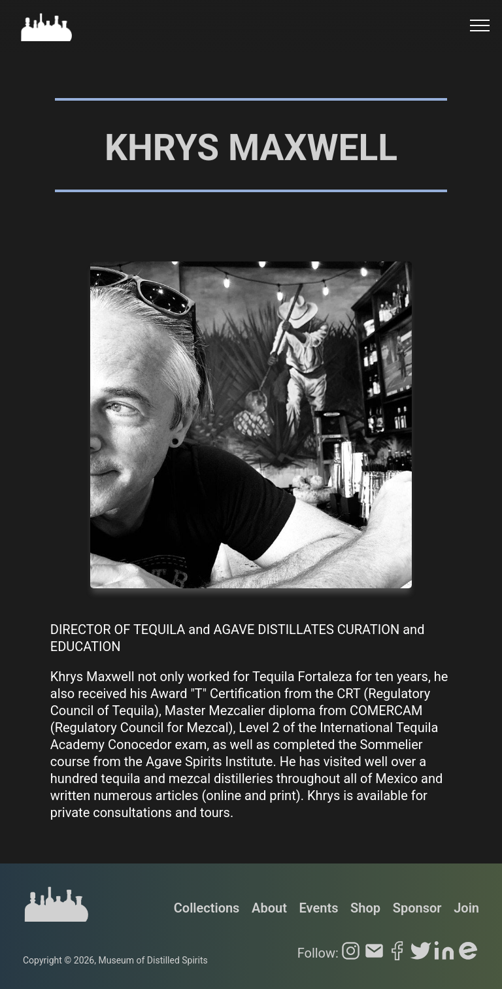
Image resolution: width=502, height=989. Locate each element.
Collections (207, 908)
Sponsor (417, 908)
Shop (365, 908)
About (269, 908)
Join (466, 908)
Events (319, 908)
